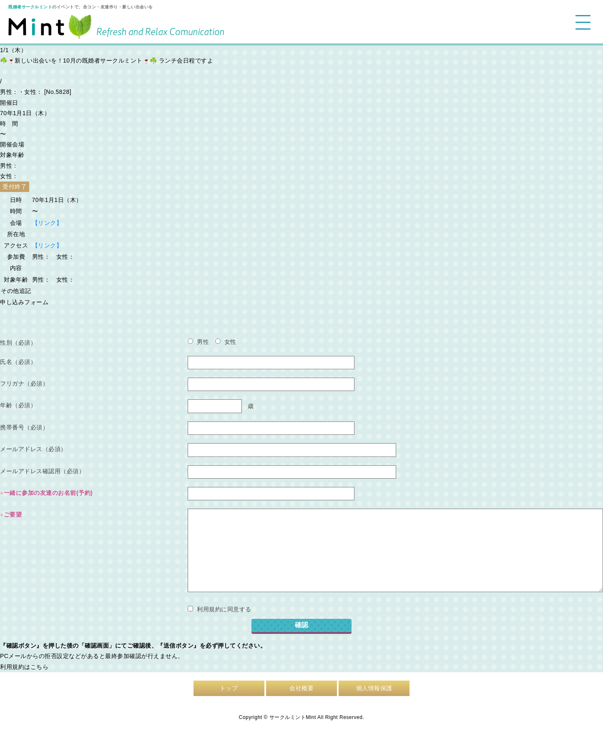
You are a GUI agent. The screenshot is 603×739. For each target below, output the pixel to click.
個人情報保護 (374, 688)
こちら (39, 666)
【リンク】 (47, 222)
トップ (229, 688)
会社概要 (301, 688)
